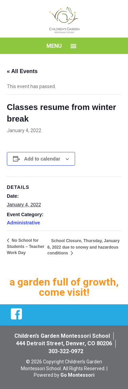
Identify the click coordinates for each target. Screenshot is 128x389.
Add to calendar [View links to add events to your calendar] (42, 159)
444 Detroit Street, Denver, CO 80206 (64, 343)
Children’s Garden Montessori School (62, 336)
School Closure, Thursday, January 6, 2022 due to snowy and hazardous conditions (83, 246)
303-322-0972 (65, 351)
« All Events (22, 71)
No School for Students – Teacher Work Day (25, 246)
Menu (54, 46)
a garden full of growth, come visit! (64, 287)
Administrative (23, 222)
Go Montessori (77, 375)
